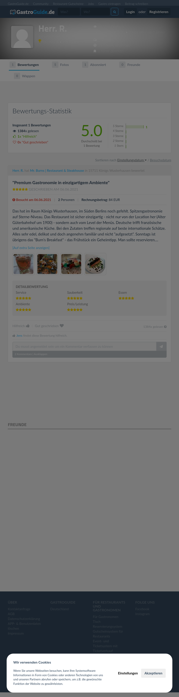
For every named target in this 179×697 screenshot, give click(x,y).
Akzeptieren (153, 673)
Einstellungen (128, 673)
